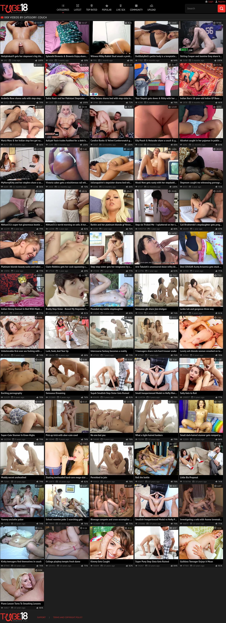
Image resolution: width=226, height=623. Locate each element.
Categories (63, 9)
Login (210, 1)
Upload (151, 9)
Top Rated (91, 9)
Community (136, 9)
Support (41, 617)
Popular (107, 9)
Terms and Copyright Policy (67, 617)
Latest (77, 9)
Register (221, 1)
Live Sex (120, 9)
